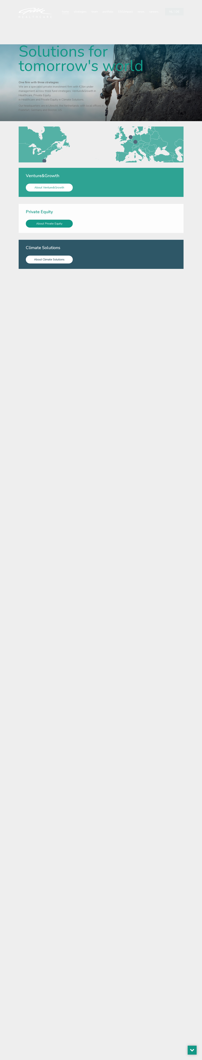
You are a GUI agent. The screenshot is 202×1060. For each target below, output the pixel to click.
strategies (80, 12)
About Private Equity (49, 222)
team (94, 12)
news (141, 12)
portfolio (108, 12)
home (65, 12)
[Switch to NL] (171, 12)
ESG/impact (125, 12)
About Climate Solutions (49, 256)
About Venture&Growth (49, 188)
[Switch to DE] (177, 12)
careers (153, 12)
